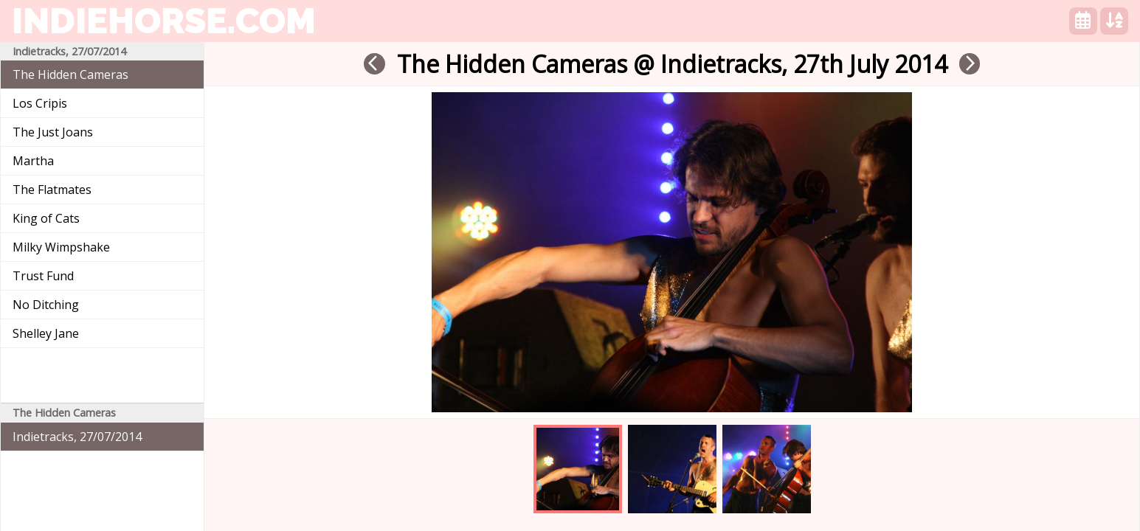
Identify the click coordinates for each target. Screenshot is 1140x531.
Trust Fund (43, 276)
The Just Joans (53, 132)
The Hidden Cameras (70, 74)
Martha (33, 161)
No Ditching (46, 304)
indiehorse (164, 20)
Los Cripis (40, 103)
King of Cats (46, 218)
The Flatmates (52, 189)
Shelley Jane (46, 333)
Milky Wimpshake (61, 247)
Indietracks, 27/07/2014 (77, 436)
